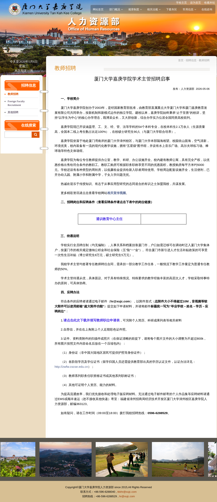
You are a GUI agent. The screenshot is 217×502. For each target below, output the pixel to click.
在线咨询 (207, 9)
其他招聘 (13, 112)
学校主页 (181, 2)
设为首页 (195, 2)
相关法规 (153, 9)
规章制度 (135, 9)
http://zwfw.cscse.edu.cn (71, 366)
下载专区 (171, 9)
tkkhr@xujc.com (127, 491)
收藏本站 (209, 2)
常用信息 (189, 9)
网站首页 (98, 9)
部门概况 (116, 9)
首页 (181, 60)
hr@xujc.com (127, 496)
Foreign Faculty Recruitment (16, 103)
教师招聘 (13, 94)
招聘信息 (191, 60)
